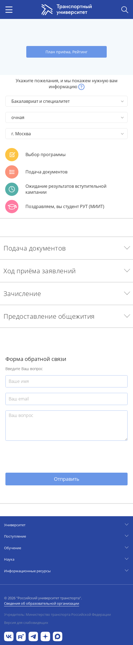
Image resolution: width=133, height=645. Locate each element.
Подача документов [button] (35, 247)
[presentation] (46, 456)
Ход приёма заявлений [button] (40, 270)
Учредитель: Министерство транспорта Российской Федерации (57, 614)
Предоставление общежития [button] (49, 316)
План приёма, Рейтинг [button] (66, 51)
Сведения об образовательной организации (41, 603)
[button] (81, 87)
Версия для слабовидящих (26, 622)
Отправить (66, 479)
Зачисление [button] (22, 293)
